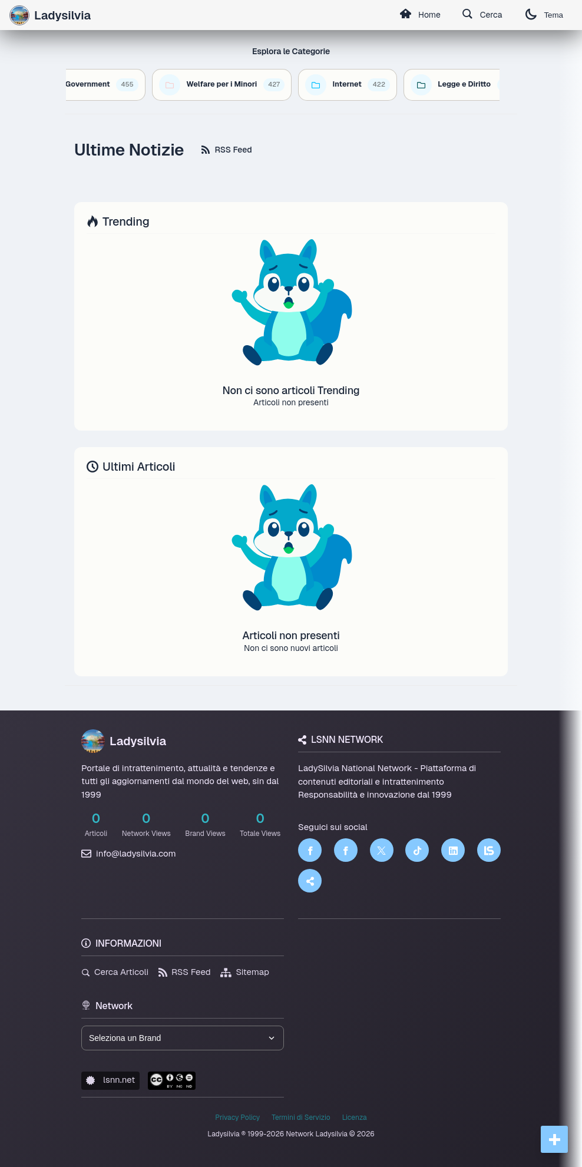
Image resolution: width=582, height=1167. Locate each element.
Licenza (354, 1117)
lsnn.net (110, 1079)
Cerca (482, 15)
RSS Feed (226, 149)
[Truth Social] (310, 880)
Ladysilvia (123, 741)
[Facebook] (310, 850)
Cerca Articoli (114, 971)
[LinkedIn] (453, 850)
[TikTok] (417, 850)
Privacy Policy (237, 1117)
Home (420, 15)
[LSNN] (489, 850)
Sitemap (244, 971)
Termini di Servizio (301, 1117)
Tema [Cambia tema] (544, 15)
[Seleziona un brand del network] (182, 1038)
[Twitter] (381, 850)
